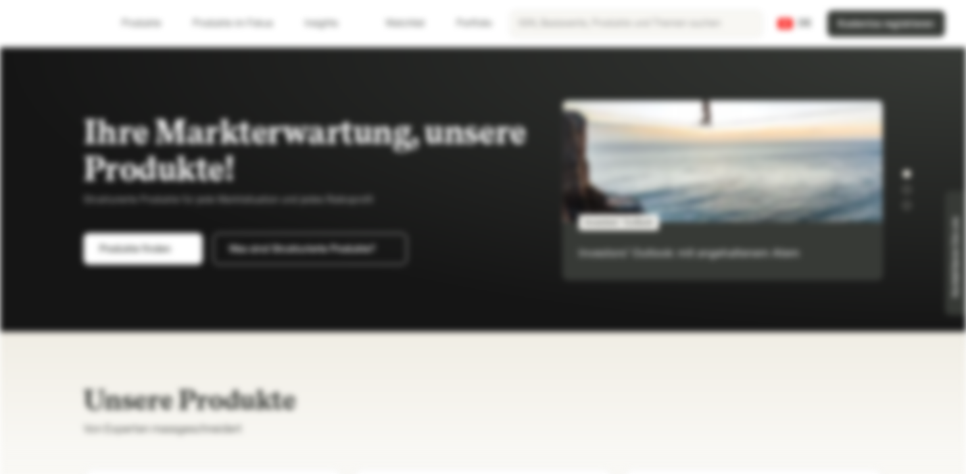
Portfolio (466, 23)
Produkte (149, 23)
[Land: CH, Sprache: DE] (795, 24)
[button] (907, 174)
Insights (329, 23)
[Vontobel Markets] (57, 24)
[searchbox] (636, 24)
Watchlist (397, 23)
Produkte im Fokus (241, 23)
